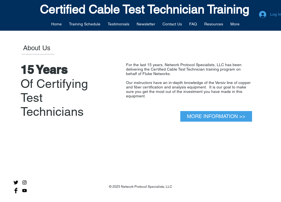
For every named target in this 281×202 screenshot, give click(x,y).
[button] (84, 23)
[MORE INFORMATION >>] (216, 116)
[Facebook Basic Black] (16, 190)
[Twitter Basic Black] (16, 182)
